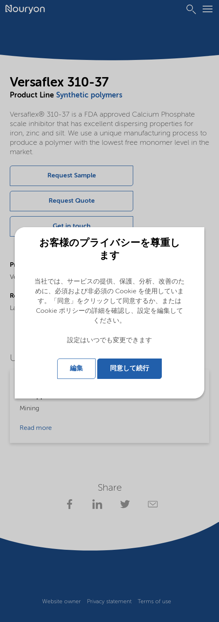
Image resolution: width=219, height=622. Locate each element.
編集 (76, 368)
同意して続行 (129, 368)
